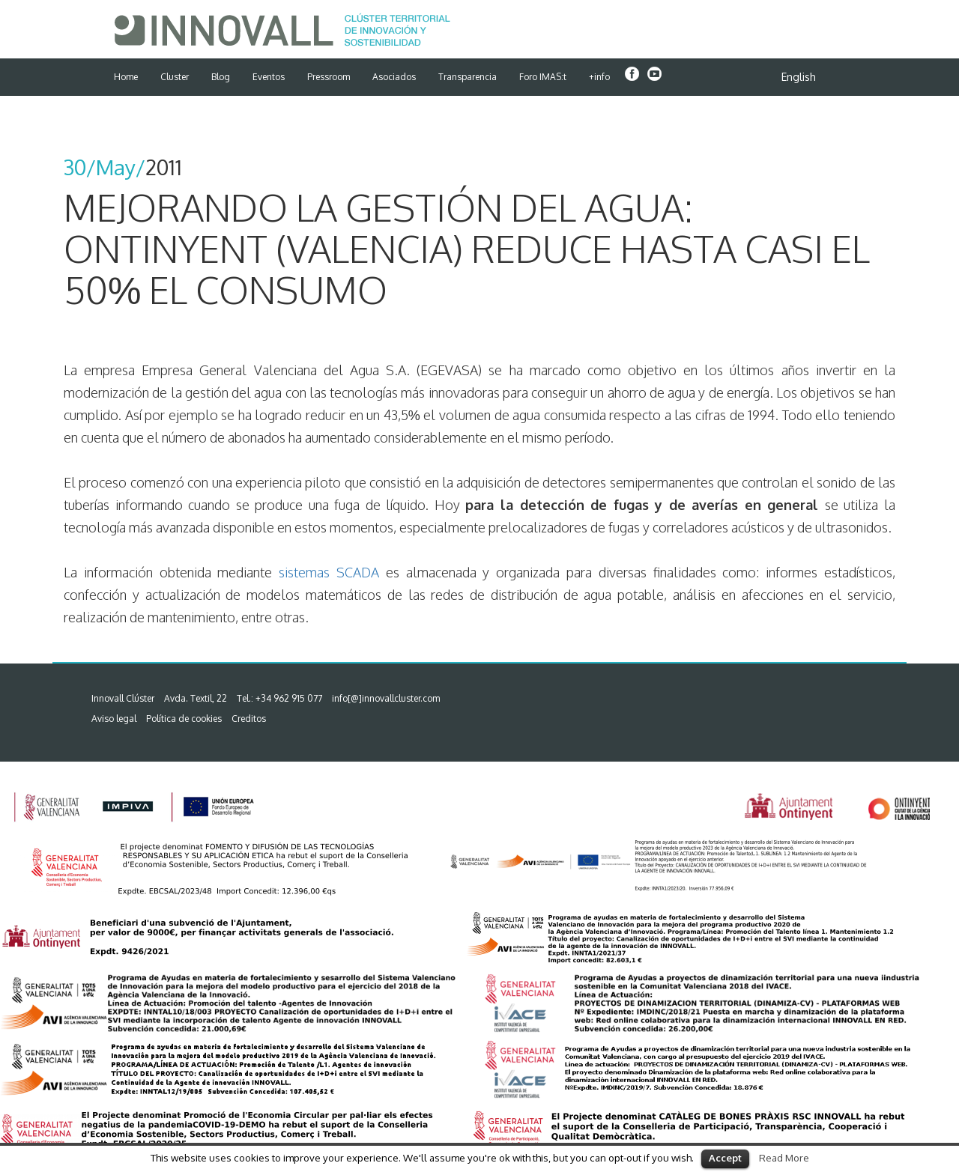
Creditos (249, 718)
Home (126, 76)
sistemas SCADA (329, 572)
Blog (220, 76)
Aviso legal (113, 718)
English (798, 76)
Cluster (174, 76)
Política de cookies (184, 718)
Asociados (394, 76)
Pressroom (328, 76)
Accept (725, 1158)
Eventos (268, 76)
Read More (784, 1157)
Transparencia (467, 76)
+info (599, 76)
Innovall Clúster (122, 698)
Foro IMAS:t (542, 76)
